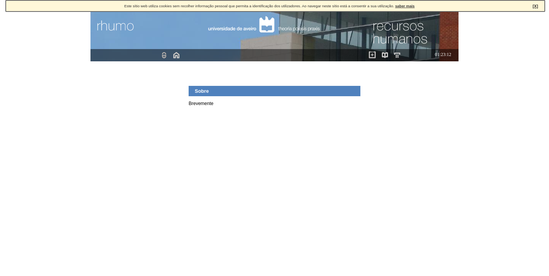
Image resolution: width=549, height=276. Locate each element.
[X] (535, 6)
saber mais (405, 6)
